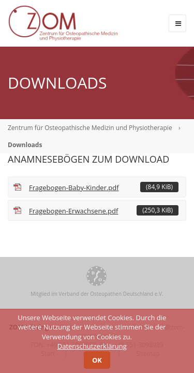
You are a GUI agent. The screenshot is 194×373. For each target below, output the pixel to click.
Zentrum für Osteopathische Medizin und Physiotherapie (90, 127)
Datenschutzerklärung (92, 346)
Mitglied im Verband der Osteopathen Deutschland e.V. (97, 293)
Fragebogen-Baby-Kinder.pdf (103, 187)
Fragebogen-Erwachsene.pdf (103, 210)
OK (97, 360)
